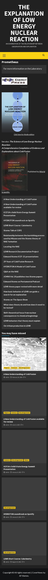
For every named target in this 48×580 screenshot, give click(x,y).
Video (26, 460)
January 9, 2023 (16, 472)
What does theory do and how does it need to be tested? (24, 306)
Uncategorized (24, 368)
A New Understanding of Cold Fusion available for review (20, 205)
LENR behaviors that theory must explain (22, 321)
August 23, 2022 (16, 562)
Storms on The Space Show (16, 299)
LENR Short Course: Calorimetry (18, 225)
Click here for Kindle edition (24, 134)
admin (7, 377)
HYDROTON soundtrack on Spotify (19, 220)
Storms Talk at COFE (13, 230)
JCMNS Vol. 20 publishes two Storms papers (23, 276)
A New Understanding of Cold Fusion (20, 199)
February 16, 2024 (17, 377)
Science (14, 368)
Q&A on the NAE (11, 271)
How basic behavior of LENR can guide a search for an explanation (21, 293)
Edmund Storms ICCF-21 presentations (21, 256)
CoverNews (37, 572)
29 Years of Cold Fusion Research (18, 261)
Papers (6, 368)
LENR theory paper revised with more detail (23, 286)
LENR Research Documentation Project (21, 251)
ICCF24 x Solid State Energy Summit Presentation (19, 214)
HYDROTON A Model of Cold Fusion (20, 266)
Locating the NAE (11, 246)
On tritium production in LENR (17, 326)
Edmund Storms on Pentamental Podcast (22, 281)
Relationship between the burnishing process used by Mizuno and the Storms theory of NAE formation (24, 238)
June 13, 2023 (16, 425)
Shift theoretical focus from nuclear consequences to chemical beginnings (21, 314)
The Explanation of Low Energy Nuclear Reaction (24, 23)
